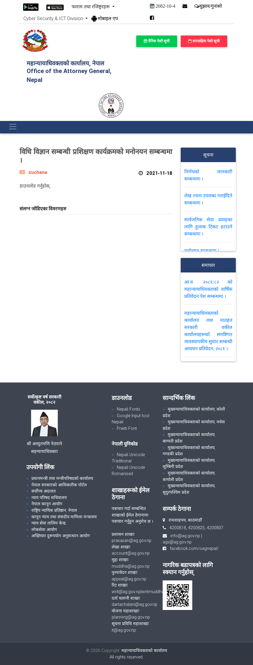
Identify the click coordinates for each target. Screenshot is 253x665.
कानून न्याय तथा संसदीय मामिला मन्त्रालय (64, 516)
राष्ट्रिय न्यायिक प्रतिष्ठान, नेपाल (54, 510)
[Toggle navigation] (13, 126)
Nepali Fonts (128, 409)
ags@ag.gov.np (177, 542)
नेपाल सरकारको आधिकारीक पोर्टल (59, 485)
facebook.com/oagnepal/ (192, 548)
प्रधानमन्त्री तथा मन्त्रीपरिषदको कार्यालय (62, 478)
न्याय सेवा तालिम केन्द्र (48, 523)
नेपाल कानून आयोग (46, 503)
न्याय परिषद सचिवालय (49, 497)
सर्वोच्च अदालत (43, 491)
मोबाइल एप (104, 18)
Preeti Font (127, 428)
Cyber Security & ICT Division (53, 18)
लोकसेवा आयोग (44, 529)
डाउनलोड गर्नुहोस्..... (37, 186)
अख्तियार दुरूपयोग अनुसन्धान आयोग (60, 535)
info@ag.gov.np (185, 535)
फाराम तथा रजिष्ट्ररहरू (91, 6)
